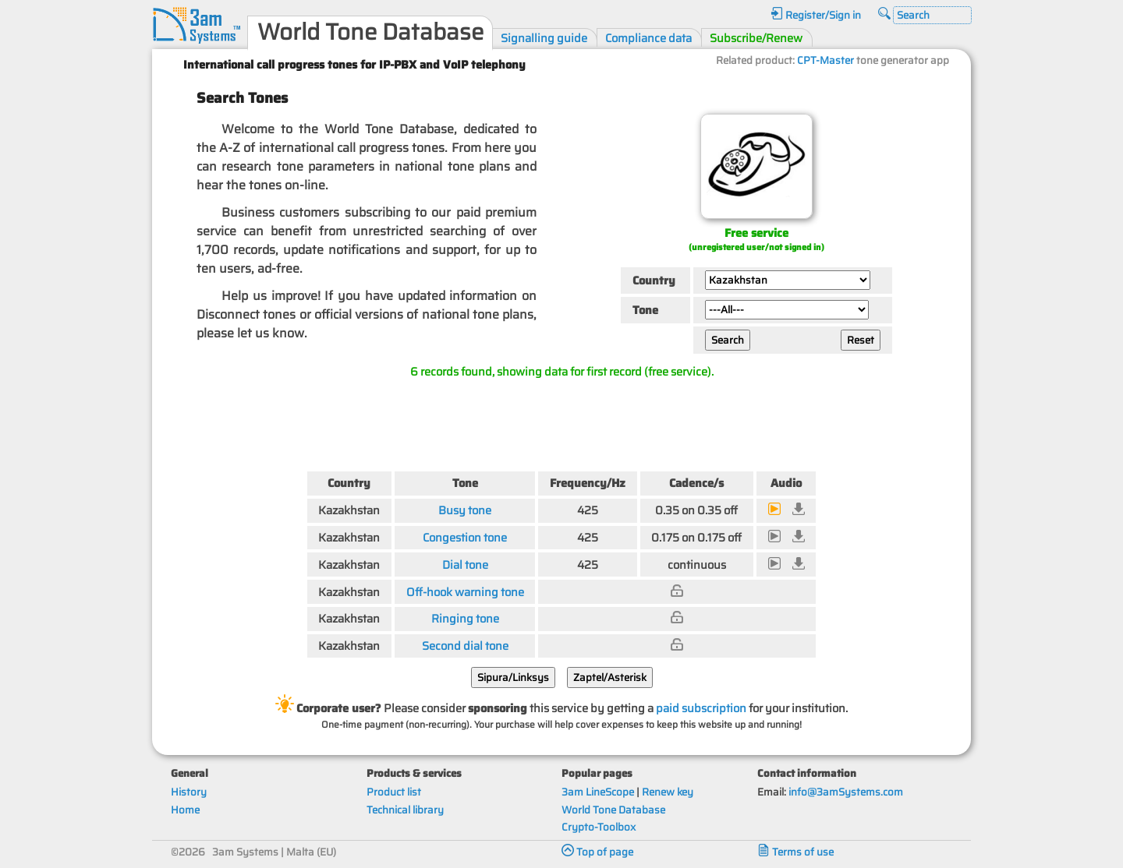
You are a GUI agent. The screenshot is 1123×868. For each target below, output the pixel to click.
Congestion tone (465, 537)
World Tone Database (613, 810)
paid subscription (701, 708)
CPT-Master (825, 60)
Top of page (597, 852)
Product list (394, 792)
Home (185, 810)
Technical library (405, 810)
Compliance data (648, 38)
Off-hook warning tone (465, 592)
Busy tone (464, 510)
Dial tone (465, 564)
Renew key (667, 792)
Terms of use (795, 852)
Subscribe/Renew (756, 38)
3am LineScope (598, 792)
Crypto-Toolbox (599, 827)
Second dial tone (465, 646)
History (189, 792)
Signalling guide (544, 38)
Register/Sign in (816, 15)
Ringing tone (465, 618)
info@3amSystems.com (845, 792)
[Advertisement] (561, 421)
